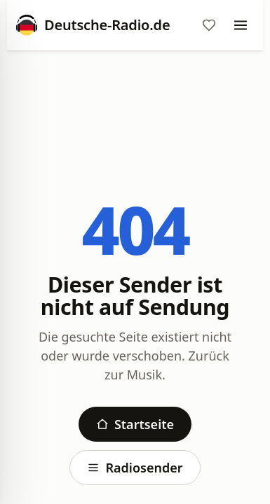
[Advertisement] (135, 103)
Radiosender (134, 467)
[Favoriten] (209, 25)
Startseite (135, 424)
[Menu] (241, 25)
